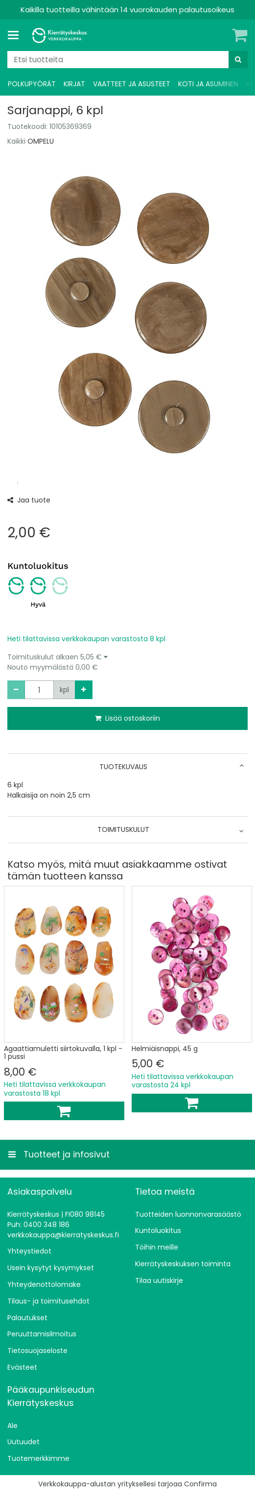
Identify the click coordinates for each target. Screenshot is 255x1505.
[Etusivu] (60, 35)
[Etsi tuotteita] (127, 59)
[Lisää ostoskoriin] (64, 1111)
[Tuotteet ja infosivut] (16, 35)
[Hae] (238, 59)
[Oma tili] (223, 35)
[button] (127, 662)
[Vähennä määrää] (16, 689)
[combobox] (127, 59)
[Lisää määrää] (84, 689)
